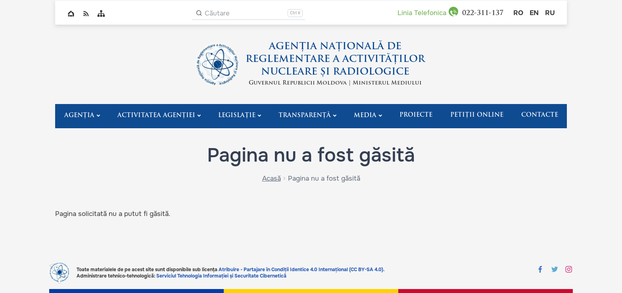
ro (518, 13)
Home (71, 13)
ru (550, 13)
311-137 (482, 13)
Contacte (539, 115)
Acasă (271, 178)
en (534, 13)
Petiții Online (476, 115)
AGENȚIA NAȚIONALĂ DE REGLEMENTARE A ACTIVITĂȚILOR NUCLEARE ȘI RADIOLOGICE (335, 59)
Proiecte (415, 115)
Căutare (217, 13)
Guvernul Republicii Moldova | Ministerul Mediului (335, 83)
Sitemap (101, 13)
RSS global (86, 13)
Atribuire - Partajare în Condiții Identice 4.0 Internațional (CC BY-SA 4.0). (301, 269)
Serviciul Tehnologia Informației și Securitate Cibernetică (221, 276)
